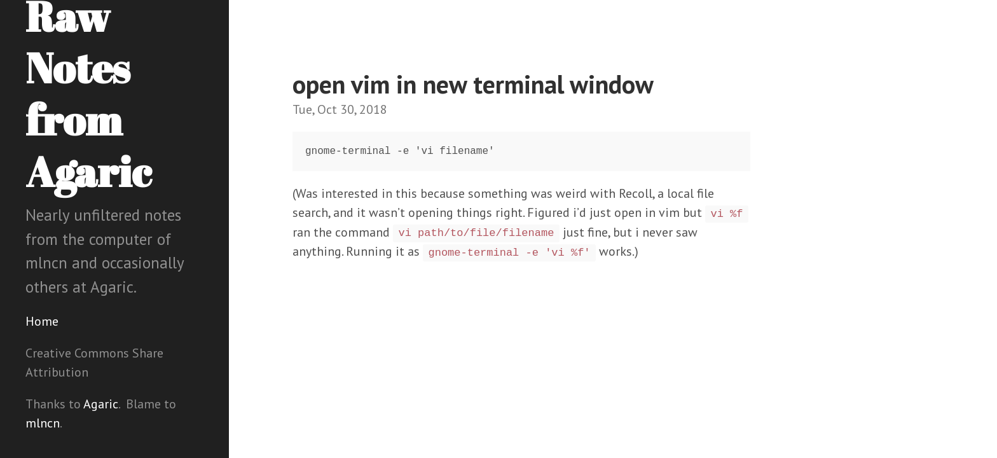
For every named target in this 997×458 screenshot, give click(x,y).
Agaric (100, 404)
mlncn (42, 423)
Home (41, 321)
